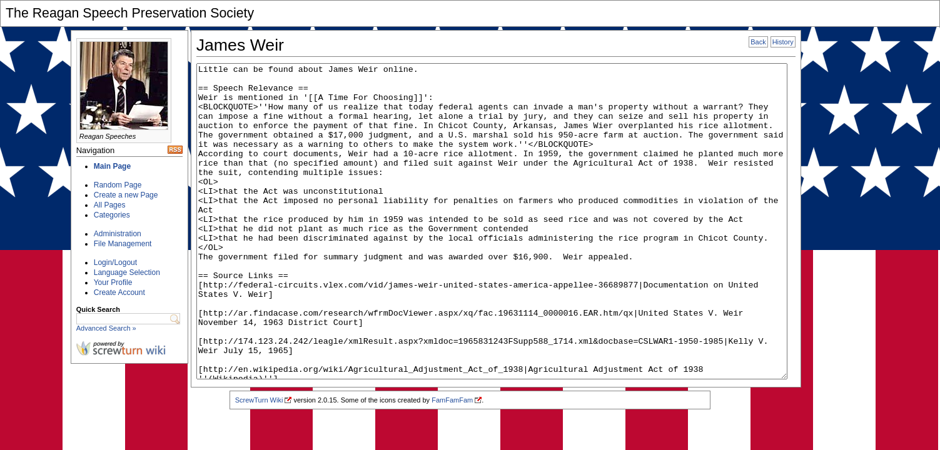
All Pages (110, 205)
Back (758, 42)
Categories (112, 215)
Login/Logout (115, 262)
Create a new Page (126, 195)
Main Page (112, 166)
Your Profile (113, 282)
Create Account (119, 292)
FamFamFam (452, 400)
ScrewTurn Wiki (259, 400)
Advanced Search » (106, 328)
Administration (117, 233)
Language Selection (127, 272)
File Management (123, 243)
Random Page (118, 185)
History (783, 42)
